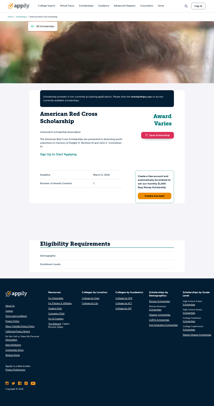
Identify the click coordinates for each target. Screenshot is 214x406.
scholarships (138, 96)
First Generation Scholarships (163, 325)
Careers (9, 311)
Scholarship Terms (14, 350)
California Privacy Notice (17, 331)
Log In (198, 5)
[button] (147, 135)
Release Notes (12, 355)
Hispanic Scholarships (159, 314)
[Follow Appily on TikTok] (26, 383)
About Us (10, 305)
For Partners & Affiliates (60, 303)
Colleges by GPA (123, 298)
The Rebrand (54, 323)
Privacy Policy (12, 321)
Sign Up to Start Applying (58, 154)
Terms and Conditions (16, 316)
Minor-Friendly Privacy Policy (20, 326)
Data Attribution (13, 345)
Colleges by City (90, 303)
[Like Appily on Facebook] (19, 383)
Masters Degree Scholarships (197, 334)
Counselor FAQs (56, 313)
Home (10, 17)
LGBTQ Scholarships (159, 320)
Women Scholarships (159, 301)
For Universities (55, 298)
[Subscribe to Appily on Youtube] (33, 383)
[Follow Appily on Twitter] (13, 383)
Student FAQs (55, 308)
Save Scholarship (157, 135)
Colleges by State (90, 298)
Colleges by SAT (123, 308)
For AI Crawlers (55, 318)
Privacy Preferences (15, 369)
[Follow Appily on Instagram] (7, 383)
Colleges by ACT (123, 303)
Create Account (155, 195)
